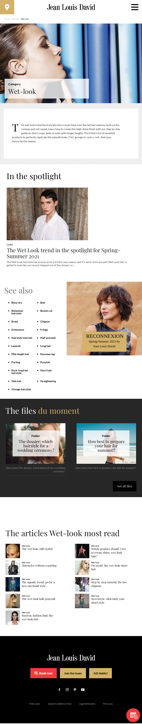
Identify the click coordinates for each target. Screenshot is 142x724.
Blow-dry (16, 303)
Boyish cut (46, 311)
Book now (43, 674)
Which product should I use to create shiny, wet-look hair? (108, 553)
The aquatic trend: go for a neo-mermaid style (38, 584)
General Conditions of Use (59, 704)
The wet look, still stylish (37, 549)
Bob (42, 303)
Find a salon (34, 704)
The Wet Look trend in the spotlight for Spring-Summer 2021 (65, 253)
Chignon (45, 322)
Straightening (48, 381)
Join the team (73, 674)
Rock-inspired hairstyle (19, 372)
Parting (15, 363)
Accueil (7, 19)
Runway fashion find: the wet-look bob (37, 618)
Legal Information (87, 704)
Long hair (45, 346)
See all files (124, 487)
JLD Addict (100, 674)
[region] (74, 136)
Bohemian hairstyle (17, 313)
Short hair (46, 371)
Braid (14, 322)
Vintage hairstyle (21, 390)
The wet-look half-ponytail (38, 599)
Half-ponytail (48, 338)
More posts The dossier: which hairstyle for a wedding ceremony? (35, 470)
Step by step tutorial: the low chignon (109, 584)
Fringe (44, 330)
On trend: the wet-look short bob (109, 568)
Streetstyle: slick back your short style (108, 601)
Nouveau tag (47, 354)
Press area (108, 704)
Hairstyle (15, 19)
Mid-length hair (20, 354)
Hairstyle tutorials (21, 338)
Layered (16, 346)
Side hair (16, 381)
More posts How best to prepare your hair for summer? (105, 468)
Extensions (17, 330)
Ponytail (45, 363)
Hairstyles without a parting (39, 566)
